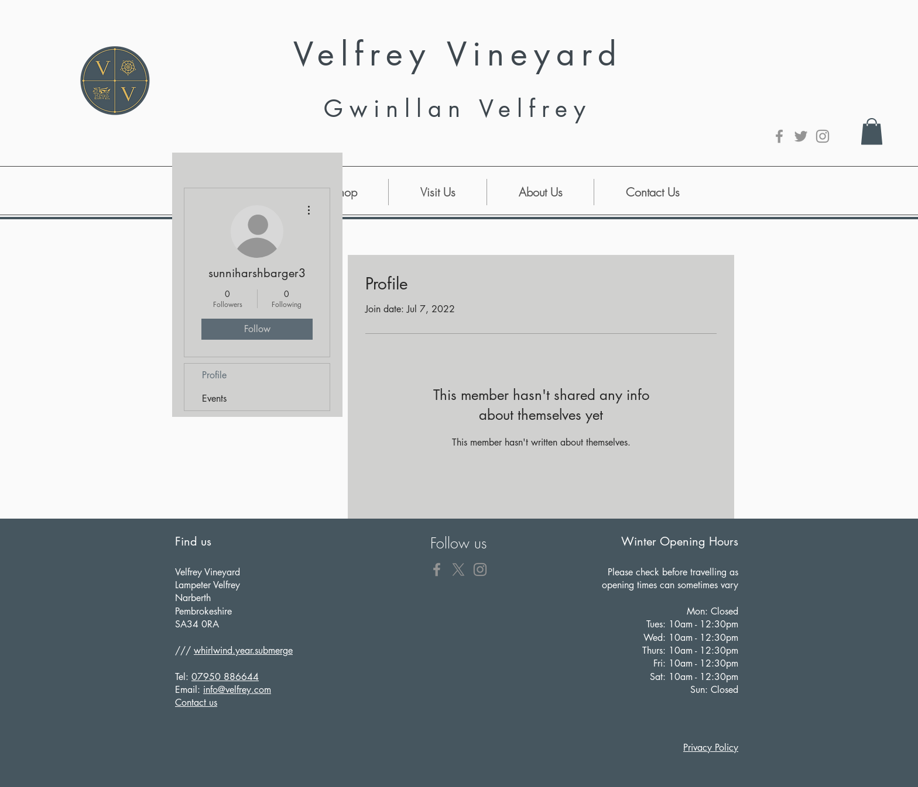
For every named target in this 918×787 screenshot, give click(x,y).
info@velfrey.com (237, 690)
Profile (214, 375)
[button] (872, 131)
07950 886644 (225, 677)
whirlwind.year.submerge (243, 650)
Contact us (196, 702)
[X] (458, 569)
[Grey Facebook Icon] (779, 136)
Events (214, 398)
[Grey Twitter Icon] (801, 136)
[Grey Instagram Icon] (822, 136)
